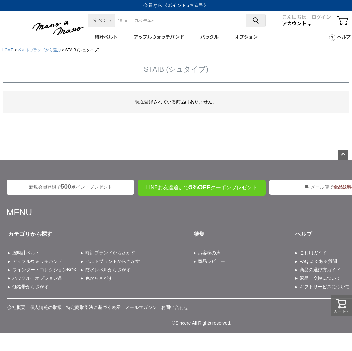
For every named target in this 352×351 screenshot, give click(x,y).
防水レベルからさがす (108, 269)
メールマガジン (141, 307)
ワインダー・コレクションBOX (44, 269)
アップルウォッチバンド (159, 37)
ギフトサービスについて (325, 286)
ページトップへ (343, 155)
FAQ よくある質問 (318, 261)
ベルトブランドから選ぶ (39, 50)
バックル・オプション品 (37, 278)
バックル (209, 37)
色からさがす (99, 278)
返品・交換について (320, 278)
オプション (246, 37)
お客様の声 (209, 252)
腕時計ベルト (26, 252)
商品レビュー (211, 261)
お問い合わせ (174, 307)
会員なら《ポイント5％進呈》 (176, 5)
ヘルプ (344, 37)
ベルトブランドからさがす (112, 261)
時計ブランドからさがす (110, 252)
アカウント (294, 23)
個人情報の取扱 (46, 307)
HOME (7, 50)
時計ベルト (106, 37)
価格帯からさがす (30, 286)
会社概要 (16, 307)
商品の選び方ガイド (320, 269)
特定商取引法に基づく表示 (93, 307)
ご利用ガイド (313, 252)
